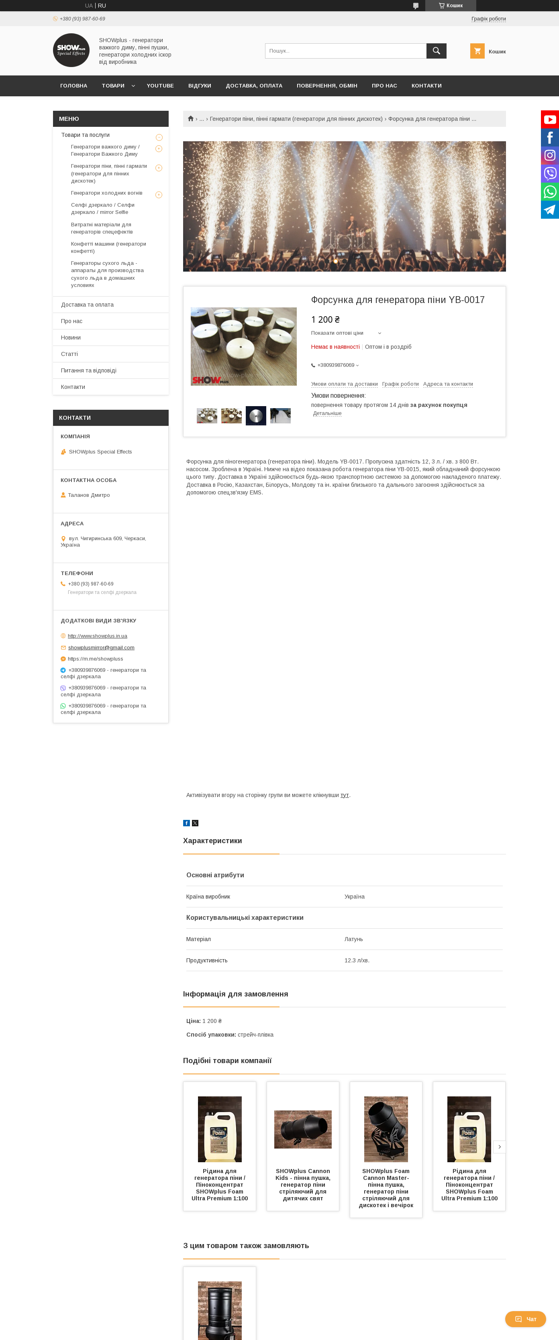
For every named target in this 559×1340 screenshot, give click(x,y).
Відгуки (199, 86)
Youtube (160, 86)
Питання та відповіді (88, 370)
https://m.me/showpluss (95, 659)
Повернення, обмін (327, 86)
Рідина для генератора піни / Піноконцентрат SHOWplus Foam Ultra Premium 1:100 (220, 1185)
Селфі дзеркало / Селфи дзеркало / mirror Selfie (103, 208)
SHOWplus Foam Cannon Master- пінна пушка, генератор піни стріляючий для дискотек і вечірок (386, 1188)
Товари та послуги (85, 135)
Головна (73, 86)
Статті (69, 354)
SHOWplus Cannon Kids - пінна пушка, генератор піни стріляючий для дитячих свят (303, 1185)
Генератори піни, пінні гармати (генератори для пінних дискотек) (296, 119)
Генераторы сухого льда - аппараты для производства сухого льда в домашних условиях (107, 274)
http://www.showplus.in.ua (97, 636)
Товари (113, 86)
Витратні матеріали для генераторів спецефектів (102, 228)
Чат (526, 1319)
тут (345, 795)
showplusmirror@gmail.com (101, 648)
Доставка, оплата (254, 86)
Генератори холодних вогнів (107, 193)
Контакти (427, 86)
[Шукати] (436, 51)
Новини (71, 337)
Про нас (384, 86)
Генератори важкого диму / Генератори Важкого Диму (105, 150)
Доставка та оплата (87, 304)
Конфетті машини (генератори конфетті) (108, 247)
